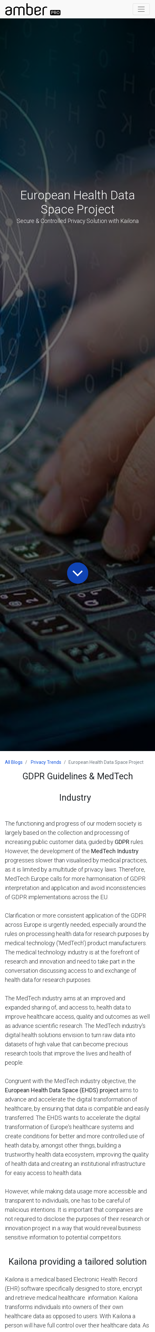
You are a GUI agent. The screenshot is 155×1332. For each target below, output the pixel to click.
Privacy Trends (46, 762)
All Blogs (14, 762)
